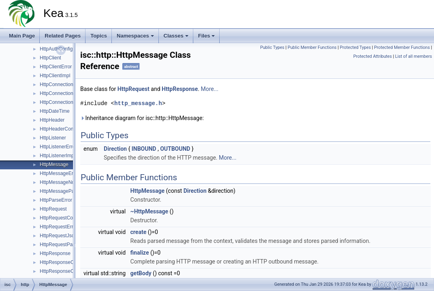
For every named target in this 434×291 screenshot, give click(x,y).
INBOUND (144, 149)
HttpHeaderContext (60, 129)
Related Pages (63, 36)
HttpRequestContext (61, 218)
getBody (141, 273)
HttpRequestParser (60, 244)
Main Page (22, 36)
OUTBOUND (175, 149)
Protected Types (355, 47)
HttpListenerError (58, 147)
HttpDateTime (55, 111)
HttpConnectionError (62, 93)
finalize (139, 252)
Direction (115, 149)
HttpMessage (54, 164)
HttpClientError (56, 67)
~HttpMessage (149, 211)
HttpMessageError (59, 173)
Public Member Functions (312, 47)
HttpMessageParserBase (67, 191)
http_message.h (138, 103)
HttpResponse (55, 253)
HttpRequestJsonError (64, 235)
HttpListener (53, 138)
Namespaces (135, 36)
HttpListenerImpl (57, 155)
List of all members (413, 56)
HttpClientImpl (55, 75)
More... (209, 89)
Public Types (272, 47)
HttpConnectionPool (61, 102)
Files (206, 36)
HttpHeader (52, 120)
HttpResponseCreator (63, 271)
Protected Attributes (372, 56)
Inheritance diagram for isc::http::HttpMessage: (142, 118)
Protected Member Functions (402, 47)
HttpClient (50, 58)
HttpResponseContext (63, 262)
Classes (176, 36)
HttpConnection (56, 84)
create (138, 232)
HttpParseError (56, 200)
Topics (98, 36)
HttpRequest (53, 209)
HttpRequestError (58, 227)
